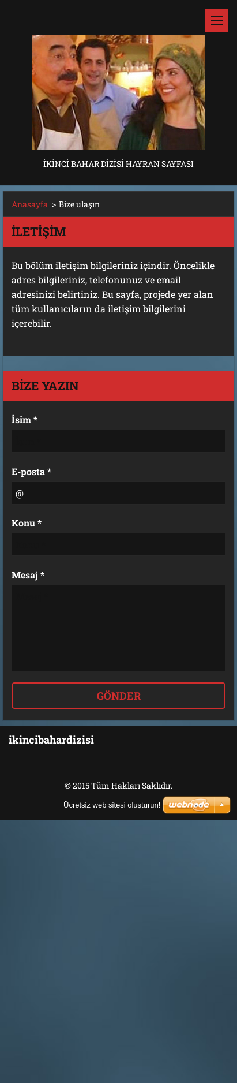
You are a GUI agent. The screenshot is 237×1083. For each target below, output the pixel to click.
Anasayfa (30, 204)
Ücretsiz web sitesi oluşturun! (111, 805)
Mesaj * (28, 575)
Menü (216, 20)
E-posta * (31, 471)
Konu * (27, 523)
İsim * (24, 419)
